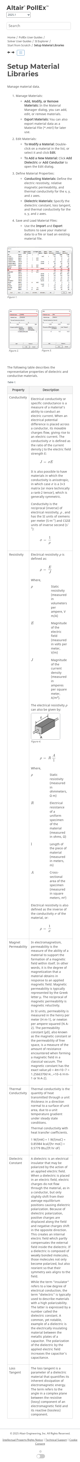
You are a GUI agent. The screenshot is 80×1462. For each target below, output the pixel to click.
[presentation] (50, 441)
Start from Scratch (19, 45)
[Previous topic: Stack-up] (9, 53)
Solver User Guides (19, 41)
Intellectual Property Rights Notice (23, 1440)
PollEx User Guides (30, 37)
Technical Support (56, 1440)
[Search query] (39, 26)
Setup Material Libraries (49, 45)
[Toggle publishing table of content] (21, 53)
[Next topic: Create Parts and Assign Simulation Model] (13, 53)
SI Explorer (41, 41)
